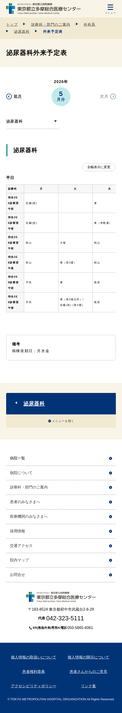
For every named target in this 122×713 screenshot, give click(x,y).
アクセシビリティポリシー (33, 686)
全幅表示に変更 (98, 167)
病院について (21, 473)
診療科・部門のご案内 (50, 24)
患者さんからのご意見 (88, 672)
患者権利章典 (33, 672)
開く (110, 458)
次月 (104, 96)
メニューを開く (63, 421)
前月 (18, 96)
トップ (12, 24)
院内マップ (19, 560)
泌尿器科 (22, 31)
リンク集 (88, 686)
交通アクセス (21, 546)
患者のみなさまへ (25, 502)
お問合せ (17, 575)
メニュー (110, 13)
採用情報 (17, 531)
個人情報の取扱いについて (33, 657)
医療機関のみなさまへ (29, 516)
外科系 (90, 24)
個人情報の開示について (88, 657)
